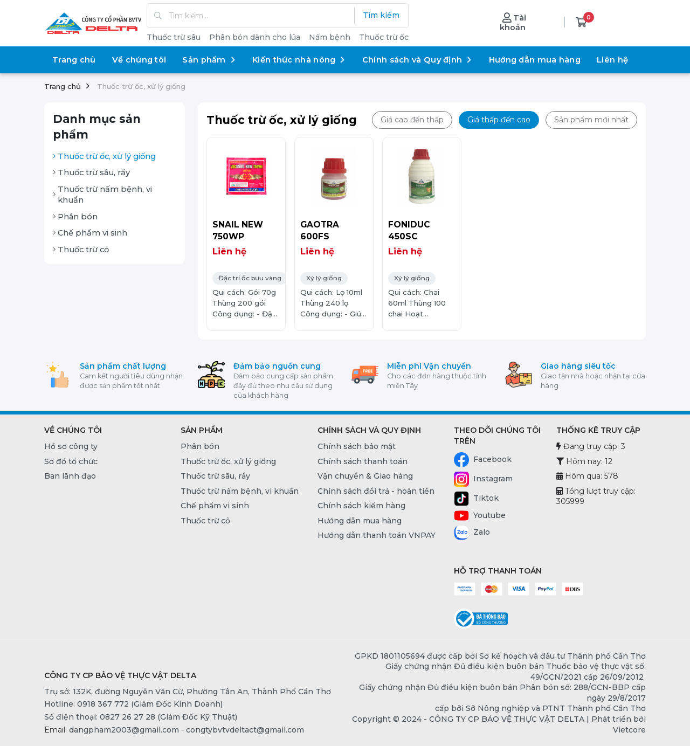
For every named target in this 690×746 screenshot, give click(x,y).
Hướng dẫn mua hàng (535, 60)
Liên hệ (612, 60)
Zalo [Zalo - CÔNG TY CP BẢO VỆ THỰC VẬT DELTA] (472, 532)
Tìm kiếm (381, 15)
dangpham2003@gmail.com (124, 730)
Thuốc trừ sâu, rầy (91, 172)
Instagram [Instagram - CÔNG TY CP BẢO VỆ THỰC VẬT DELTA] (483, 479)
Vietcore (629, 730)
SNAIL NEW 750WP (237, 230)
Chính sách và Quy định (417, 60)
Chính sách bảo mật (357, 446)
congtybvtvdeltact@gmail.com (245, 730)
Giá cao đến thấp (412, 120)
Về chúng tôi (139, 60)
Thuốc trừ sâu (174, 37)
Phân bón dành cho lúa (254, 37)
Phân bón (75, 217)
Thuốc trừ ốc (384, 37)
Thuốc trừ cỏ (81, 249)
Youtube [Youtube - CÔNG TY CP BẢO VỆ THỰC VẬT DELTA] (480, 515)
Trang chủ (74, 60)
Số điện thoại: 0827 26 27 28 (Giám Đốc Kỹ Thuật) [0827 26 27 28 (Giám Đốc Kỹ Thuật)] (140, 717)
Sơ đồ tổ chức (71, 461)
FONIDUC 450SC (409, 230)
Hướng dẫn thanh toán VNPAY (377, 535)
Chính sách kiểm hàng (361, 505)
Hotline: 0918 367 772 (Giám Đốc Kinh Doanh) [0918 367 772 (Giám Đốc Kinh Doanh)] (133, 704)
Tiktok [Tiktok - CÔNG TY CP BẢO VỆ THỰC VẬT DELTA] (476, 498)
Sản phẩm (209, 60)
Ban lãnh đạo (70, 476)
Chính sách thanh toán (363, 461)
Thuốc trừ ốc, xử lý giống (104, 156)
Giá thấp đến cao (498, 120)
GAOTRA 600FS (319, 230)
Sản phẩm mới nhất (591, 120)
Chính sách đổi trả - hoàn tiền (376, 491)
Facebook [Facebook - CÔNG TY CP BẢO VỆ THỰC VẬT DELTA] (483, 459)
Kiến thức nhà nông (299, 60)
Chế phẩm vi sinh (90, 233)
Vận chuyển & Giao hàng (365, 476)
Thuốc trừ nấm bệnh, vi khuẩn (102, 194)
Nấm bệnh (329, 37)
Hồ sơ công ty (71, 446)
